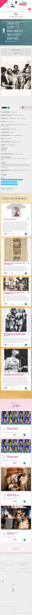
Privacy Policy (16, 608)
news (8, 426)
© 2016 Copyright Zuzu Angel (8, 606)
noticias (8, 493)
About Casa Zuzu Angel (7, 565)
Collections (4, 571)
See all (16, 548)
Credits (16, 610)
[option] (16, 76)
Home (2, 20)
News (2, 568)
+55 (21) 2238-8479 (24, 569)
